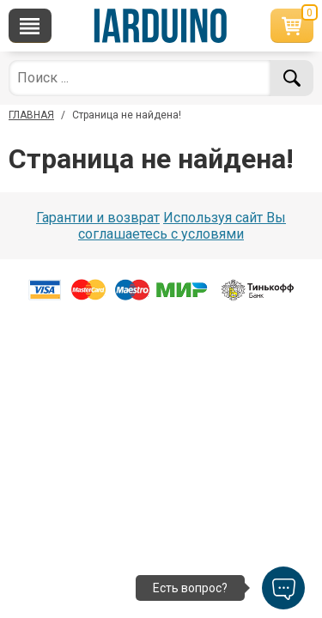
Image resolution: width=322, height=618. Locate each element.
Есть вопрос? (190, 588)
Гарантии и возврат (98, 217)
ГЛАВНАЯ (31, 115)
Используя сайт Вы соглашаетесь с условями (182, 225)
